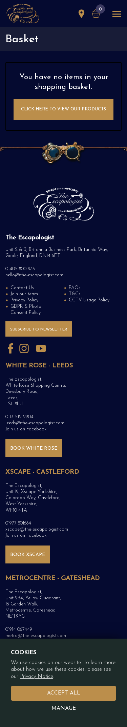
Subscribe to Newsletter (38, 329)
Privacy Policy (24, 300)
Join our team (24, 294)
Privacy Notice (36, 676)
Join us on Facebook (25, 429)
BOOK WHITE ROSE (33, 448)
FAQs (75, 288)
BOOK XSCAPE (27, 554)
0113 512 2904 (19, 417)
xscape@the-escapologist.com (36, 529)
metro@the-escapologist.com (35, 635)
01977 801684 (18, 523)
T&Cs (75, 294)
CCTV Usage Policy (89, 300)
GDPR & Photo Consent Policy (25, 309)
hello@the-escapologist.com (34, 275)
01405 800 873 (20, 269)
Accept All (63, 693)
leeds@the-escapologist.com (34, 423)
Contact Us (22, 288)
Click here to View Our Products (63, 109)
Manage (63, 708)
